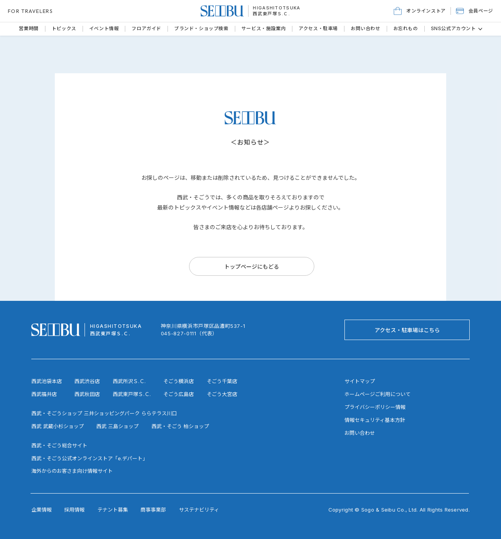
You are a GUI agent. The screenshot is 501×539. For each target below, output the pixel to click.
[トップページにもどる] (251, 266)
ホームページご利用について (377, 394)
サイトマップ (359, 381)
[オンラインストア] (420, 11)
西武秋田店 (87, 394)
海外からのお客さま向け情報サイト (72, 471)
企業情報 (41, 509)
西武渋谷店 (87, 381)
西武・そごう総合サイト (59, 445)
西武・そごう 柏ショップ (180, 426)
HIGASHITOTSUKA (276, 8)
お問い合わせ (359, 433)
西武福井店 (44, 394)
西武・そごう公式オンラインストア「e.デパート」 (89, 458)
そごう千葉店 (222, 381)
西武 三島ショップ (117, 426)
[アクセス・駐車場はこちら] (407, 330)
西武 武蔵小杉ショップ (57, 426)
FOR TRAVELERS (30, 11)
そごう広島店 (178, 394)
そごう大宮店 (222, 394)
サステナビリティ (199, 509)
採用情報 (74, 509)
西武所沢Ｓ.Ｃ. (129, 381)
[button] (474, 11)
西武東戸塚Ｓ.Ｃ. (271, 13)
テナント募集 (112, 509)
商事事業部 (153, 509)
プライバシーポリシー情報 (374, 407)
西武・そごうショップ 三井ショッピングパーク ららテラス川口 (104, 413)
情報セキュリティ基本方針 (374, 420)
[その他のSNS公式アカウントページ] (480, 29)
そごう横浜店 (178, 381)
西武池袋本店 (46, 381)
